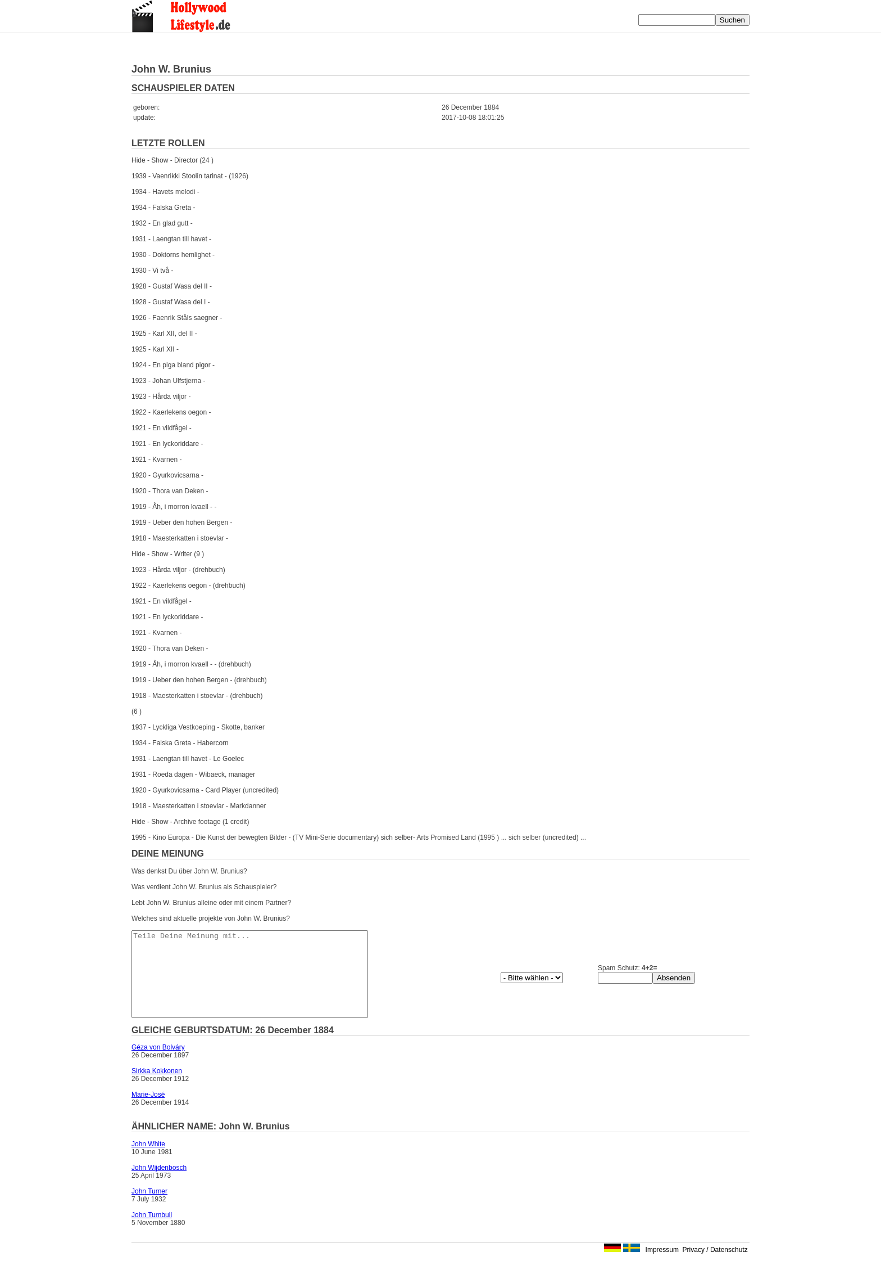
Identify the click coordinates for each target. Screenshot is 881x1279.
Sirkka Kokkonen (156, 1088)
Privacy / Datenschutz (715, 1267)
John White (148, 1161)
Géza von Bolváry (158, 1064)
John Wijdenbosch (159, 1184)
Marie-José (148, 1111)
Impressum (662, 1267)
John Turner (149, 1208)
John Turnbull (151, 1232)
